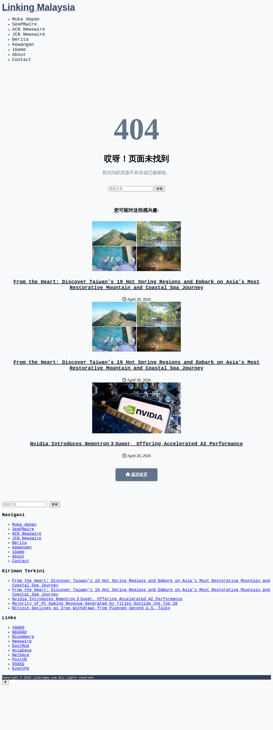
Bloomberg (23, 672)
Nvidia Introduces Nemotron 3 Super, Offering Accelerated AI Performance (136, 457)
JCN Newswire (28, 38)
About (19, 62)
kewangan (23, 50)
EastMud (20, 683)
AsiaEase (22, 689)
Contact (21, 68)
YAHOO (18, 661)
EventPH (20, 711)
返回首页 (136, 488)
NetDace (20, 694)
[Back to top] (5, 725)
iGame (19, 56)
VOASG (18, 705)
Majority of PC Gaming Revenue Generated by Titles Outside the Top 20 (95, 634)
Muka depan (26, 20)
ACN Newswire (28, 32)
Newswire (22, 678)
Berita (20, 44)
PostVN (19, 700)
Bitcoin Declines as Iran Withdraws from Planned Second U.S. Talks (91, 640)
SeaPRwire (24, 26)
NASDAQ (19, 667)
